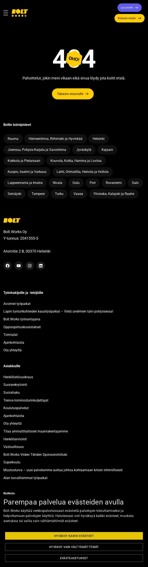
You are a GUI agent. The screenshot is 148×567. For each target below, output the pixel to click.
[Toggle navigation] (7, 13)
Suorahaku (11, 393)
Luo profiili (127, 7)
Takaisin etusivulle (70, 94)
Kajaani (107, 150)
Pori (93, 183)
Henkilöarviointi (15, 439)
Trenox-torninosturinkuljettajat (25, 400)
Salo (135, 183)
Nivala (57, 183)
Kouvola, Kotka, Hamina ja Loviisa (76, 161)
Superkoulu (11, 462)
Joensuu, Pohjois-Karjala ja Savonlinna (37, 150)
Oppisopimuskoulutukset (22, 327)
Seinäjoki (14, 194)
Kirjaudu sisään (127, 18)
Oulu (76, 183)
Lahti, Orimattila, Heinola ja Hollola (83, 172)
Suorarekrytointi (15, 385)
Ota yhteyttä (12, 350)
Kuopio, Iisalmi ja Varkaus (27, 172)
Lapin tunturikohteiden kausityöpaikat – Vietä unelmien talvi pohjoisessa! (58, 311)
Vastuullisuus (13, 447)
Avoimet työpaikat (17, 304)
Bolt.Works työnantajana (21, 319)
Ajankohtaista (13, 342)
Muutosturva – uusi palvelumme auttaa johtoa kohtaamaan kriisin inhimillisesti (63, 470)
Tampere (38, 194)
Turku (59, 194)
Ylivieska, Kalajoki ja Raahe (113, 194)
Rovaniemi (114, 183)
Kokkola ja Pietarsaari (24, 161)
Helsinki (99, 139)
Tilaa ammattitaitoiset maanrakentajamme (35, 431)
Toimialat (10, 335)
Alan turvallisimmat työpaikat (25, 478)
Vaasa (78, 194)
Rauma (13, 139)
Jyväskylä (83, 150)
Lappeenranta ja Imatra (25, 183)
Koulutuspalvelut (16, 408)
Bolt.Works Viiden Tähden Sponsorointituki (35, 455)
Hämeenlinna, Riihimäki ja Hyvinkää (55, 139)
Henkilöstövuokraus (18, 377)
